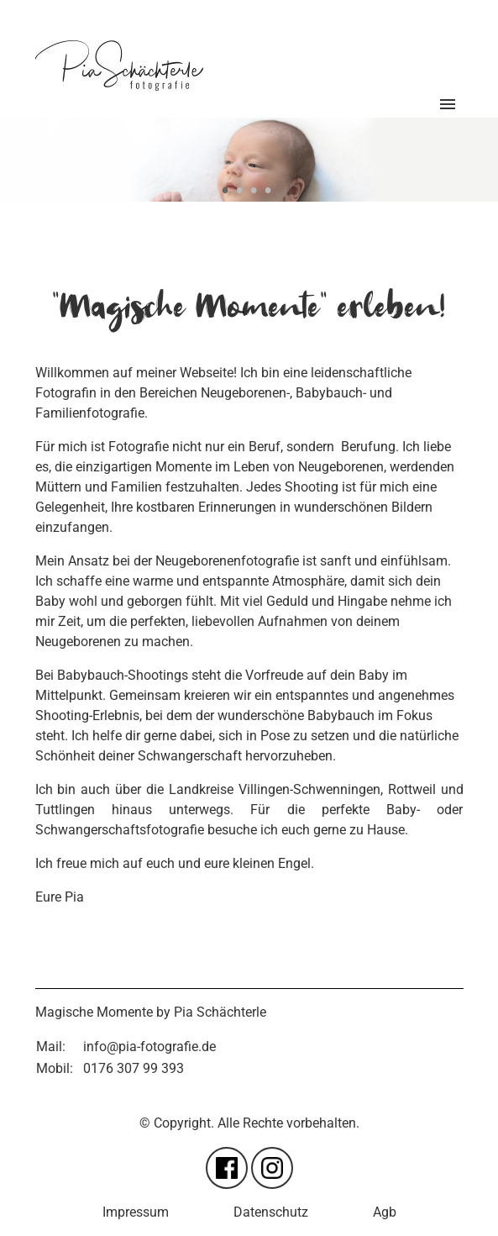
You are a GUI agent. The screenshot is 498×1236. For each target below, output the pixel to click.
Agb (384, 1212)
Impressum (135, 1212)
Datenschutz (270, 1212)
